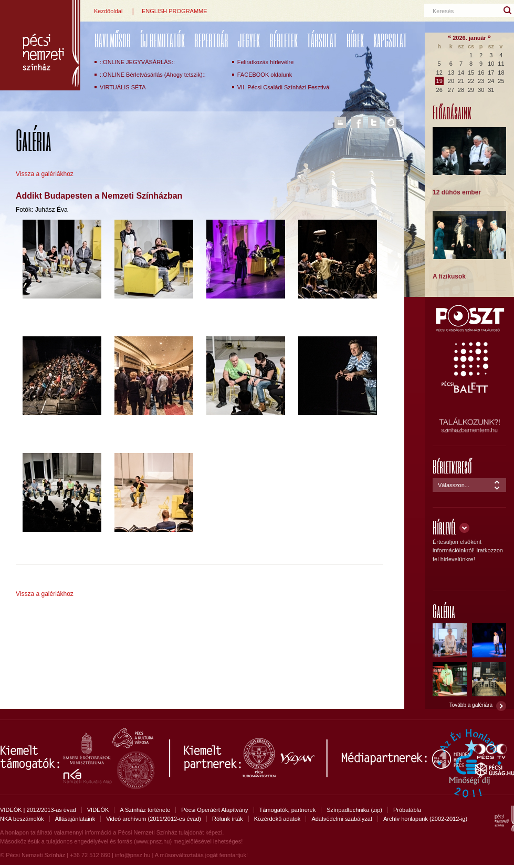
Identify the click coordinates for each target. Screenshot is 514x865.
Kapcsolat (390, 40)
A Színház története (145, 810)
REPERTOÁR (211, 40)
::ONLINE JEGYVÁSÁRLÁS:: (137, 62)
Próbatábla (407, 810)
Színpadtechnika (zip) (354, 810)
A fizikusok (449, 276)
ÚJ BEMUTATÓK (162, 40)
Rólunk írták (227, 819)
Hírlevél (444, 527)
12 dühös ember (457, 192)
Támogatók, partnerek (287, 810)
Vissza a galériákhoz (45, 174)
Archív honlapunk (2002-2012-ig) (425, 819)
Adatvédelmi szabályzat (341, 819)
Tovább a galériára (470, 705)
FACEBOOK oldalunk (264, 74)
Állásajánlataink (75, 819)
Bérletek (283, 40)
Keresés (443, 11)
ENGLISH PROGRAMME (174, 11)
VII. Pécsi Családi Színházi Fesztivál (284, 87)
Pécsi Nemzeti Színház (40, 45)
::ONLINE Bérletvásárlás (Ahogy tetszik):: (153, 74)
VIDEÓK (98, 810)
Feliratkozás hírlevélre (265, 62)
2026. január (469, 38)
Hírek (355, 40)
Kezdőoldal (108, 11)
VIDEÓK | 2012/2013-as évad (38, 810)
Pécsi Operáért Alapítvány (214, 810)
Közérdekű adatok (277, 819)
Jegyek (249, 40)
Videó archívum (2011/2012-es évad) (153, 819)
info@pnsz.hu (132, 855)
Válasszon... (453, 485)
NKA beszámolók (22, 819)
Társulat (322, 40)
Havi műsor (113, 40)
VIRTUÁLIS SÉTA (123, 87)
